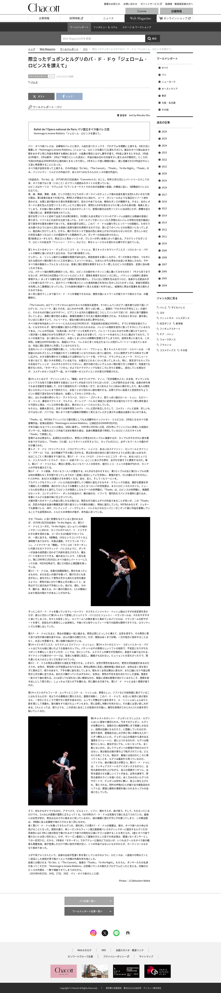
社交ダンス (165, 323)
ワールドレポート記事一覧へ (88, 911)
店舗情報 (176, 11)
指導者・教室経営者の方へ (179, 3)
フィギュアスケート (170, 328)
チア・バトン (167, 334)
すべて (165, 67)
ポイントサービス (150, 3)
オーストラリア (170, 88)
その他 (165, 109)
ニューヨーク (169, 81)
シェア (69, 96)
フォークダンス (168, 339)
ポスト (41, 96)
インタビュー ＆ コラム (105, 27)
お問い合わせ (130, 3)
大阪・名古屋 (169, 102)
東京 (164, 95)
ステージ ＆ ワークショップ (136, 27)
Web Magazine (47, 49)
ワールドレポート (79, 27)
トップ (31, 49)
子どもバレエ (178, 307)
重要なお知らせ (112, 3)
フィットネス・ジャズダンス (175, 318)
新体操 (179, 323)
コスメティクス (168, 350)
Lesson (141, 11)
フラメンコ (165, 344)
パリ (85, 49)
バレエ (34, 82)
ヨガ (162, 312)
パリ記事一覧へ (87, 901)
